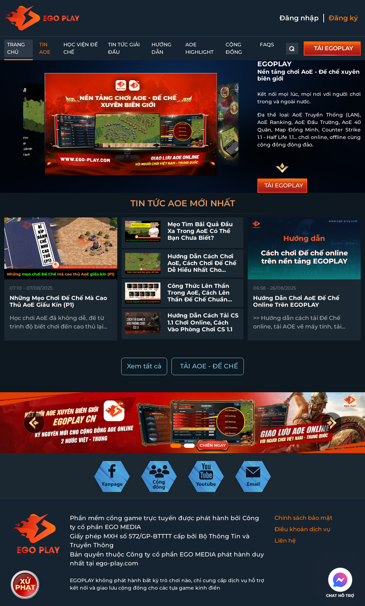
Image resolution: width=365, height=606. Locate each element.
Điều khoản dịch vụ (302, 529)
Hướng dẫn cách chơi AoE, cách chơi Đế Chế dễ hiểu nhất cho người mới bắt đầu (202, 266)
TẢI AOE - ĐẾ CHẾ (209, 366)
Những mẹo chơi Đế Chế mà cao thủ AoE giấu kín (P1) (58, 301)
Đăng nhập (299, 18)
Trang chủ (16, 48)
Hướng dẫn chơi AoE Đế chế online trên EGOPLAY (296, 301)
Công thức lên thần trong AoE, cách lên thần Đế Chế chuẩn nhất (199, 296)
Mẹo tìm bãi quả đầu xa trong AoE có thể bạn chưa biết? (200, 231)
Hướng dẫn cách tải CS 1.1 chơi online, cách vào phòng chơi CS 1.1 (203, 322)
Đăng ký (343, 18)
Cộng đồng (234, 48)
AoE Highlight (199, 48)
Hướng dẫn (161, 48)
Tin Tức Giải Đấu (124, 48)
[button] (331, 422)
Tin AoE (44, 48)
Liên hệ (285, 540)
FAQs (267, 44)
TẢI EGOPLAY (333, 48)
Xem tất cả (144, 366)
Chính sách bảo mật (303, 517)
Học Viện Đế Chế (80, 48)
